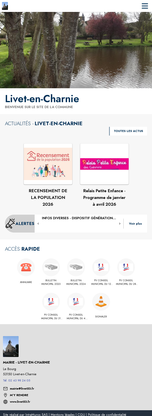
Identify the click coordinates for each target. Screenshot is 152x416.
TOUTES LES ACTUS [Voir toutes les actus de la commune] (128, 131)
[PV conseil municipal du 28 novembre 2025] (126, 282)
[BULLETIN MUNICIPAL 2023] (51, 282)
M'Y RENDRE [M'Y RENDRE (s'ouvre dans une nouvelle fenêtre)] (19, 395)
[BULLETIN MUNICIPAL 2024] (76, 282)
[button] (38, 224)
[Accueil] (5, 6)
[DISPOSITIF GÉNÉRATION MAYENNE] (79, 218)
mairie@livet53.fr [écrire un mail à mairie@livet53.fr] (22, 388)
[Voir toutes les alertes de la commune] (20, 224)
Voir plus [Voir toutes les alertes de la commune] (135, 223)
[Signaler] (101, 316)
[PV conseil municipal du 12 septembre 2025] (101, 282)
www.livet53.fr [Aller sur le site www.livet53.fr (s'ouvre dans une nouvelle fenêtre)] (20, 402)
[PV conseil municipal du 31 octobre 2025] (51, 316)
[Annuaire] (26, 282)
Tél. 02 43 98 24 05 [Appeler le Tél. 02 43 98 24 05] (16, 380)
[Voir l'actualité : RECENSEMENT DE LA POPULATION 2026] (48, 164)
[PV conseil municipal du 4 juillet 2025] (76, 316)
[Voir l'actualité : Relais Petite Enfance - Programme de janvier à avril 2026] (104, 164)
